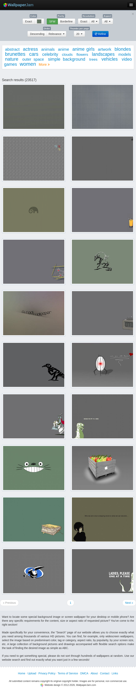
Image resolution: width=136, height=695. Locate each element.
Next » (129, 602)
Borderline (66, 21)
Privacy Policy (46, 673)
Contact (104, 673)
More (44, 64)
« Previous (9, 602)
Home (21, 673)
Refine (100, 33)
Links (115, 673)
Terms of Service (68, 673)
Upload (31, 673)
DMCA (84, 673)
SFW (52, 21)
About (94, 673)
